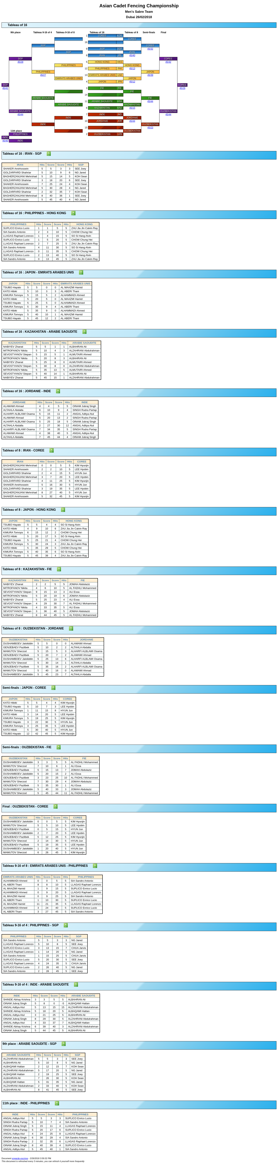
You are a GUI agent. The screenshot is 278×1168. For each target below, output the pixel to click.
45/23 (150, 127)
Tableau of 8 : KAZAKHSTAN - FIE (30, 569)
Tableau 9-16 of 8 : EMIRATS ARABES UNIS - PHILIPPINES (48, 865)
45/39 (150, 75)
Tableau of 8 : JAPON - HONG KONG (32, 509)
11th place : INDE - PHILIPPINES (29, 1103)
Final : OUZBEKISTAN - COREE (28, 806)
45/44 (150, 101)
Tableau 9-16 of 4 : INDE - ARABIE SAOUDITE (38, 984)
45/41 (5, 88)
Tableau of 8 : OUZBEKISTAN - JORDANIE (36, 628)
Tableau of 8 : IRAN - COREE (26, 450)
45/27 (43, 75)
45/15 (132, 108)
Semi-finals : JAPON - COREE (27, 687)
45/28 (20, 62)
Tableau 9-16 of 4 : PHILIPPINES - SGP (33, 925)
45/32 (150, 49)
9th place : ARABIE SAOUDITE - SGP (32, 1043)
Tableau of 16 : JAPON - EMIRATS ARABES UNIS (41, 272)
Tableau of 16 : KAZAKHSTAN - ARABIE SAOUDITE (42, 331)
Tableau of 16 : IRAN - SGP (25, 153)
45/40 (132, 55)
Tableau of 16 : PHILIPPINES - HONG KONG (37, 213)
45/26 (182, 88)
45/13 (132, 68)
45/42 (168, 62)
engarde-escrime (20, 1158)
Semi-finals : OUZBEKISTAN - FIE (30, 747)
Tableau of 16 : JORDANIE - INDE (29, 391)
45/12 (132, 81)
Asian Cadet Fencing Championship (139, 11)
